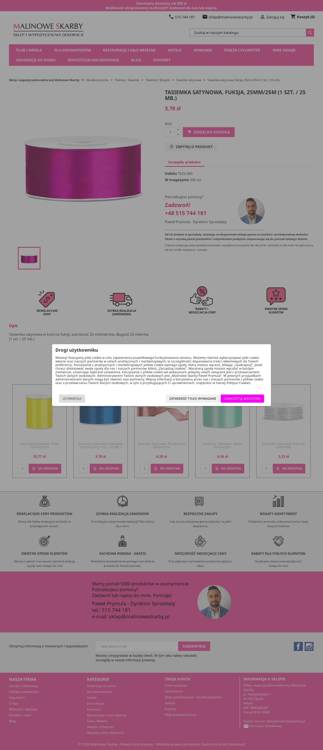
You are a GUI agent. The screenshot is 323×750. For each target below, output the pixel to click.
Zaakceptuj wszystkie (242, 398)
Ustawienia (72, 398)
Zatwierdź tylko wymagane (192, 398)
